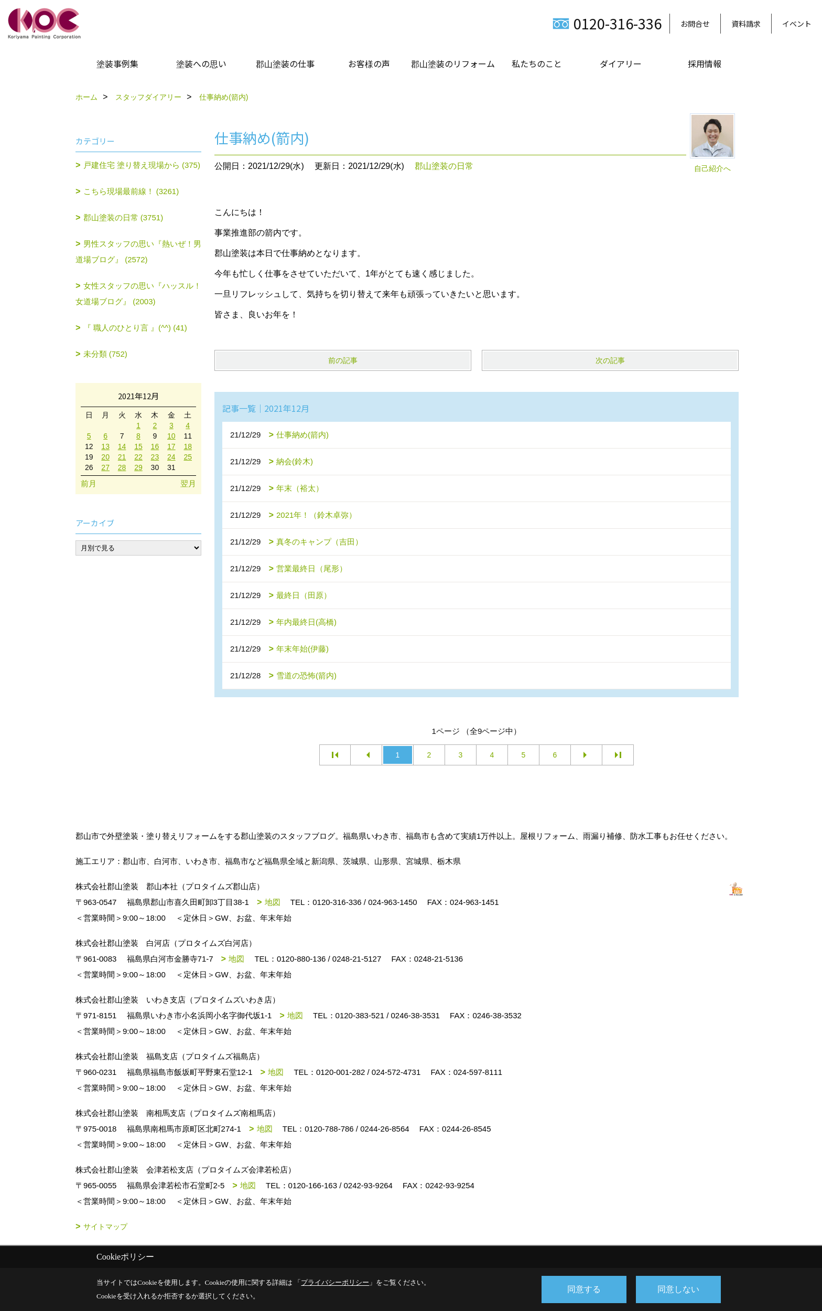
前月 (88, 483)
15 (138, 446)
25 (187, 457)
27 (105, 467)
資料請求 (746, 23)
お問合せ (695, 23)
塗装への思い (201, 63)
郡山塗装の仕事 (285, 63)
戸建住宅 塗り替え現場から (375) (141, 165)
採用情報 (704, 63)
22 (138, 457)
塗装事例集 (117, 63)
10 (171, 436)
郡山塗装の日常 (444, 166)
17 (171, 446)
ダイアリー (621, 63)
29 (138, 467)
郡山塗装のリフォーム (453, 63)
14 (122, 446)
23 (155, 457)
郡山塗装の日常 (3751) (123, 217)
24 (171, 457)
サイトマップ (105, 1226)
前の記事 (343, 360)
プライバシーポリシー (335, 1282)
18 (187, 446)
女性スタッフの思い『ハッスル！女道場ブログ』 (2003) (138, 293)
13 (105, 446)
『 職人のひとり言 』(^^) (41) (135, 327)
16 (155, 446)
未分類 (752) (105, 353)
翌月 (188, 483)
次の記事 (610, 360)
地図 (272, 902)
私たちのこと (537, 63)
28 (122, 467)
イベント (797, 23)
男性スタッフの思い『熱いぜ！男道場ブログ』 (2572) (138, 251)
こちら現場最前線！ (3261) (131, 191)
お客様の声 (369, 63)
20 (105, 457)
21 (122, 457)
